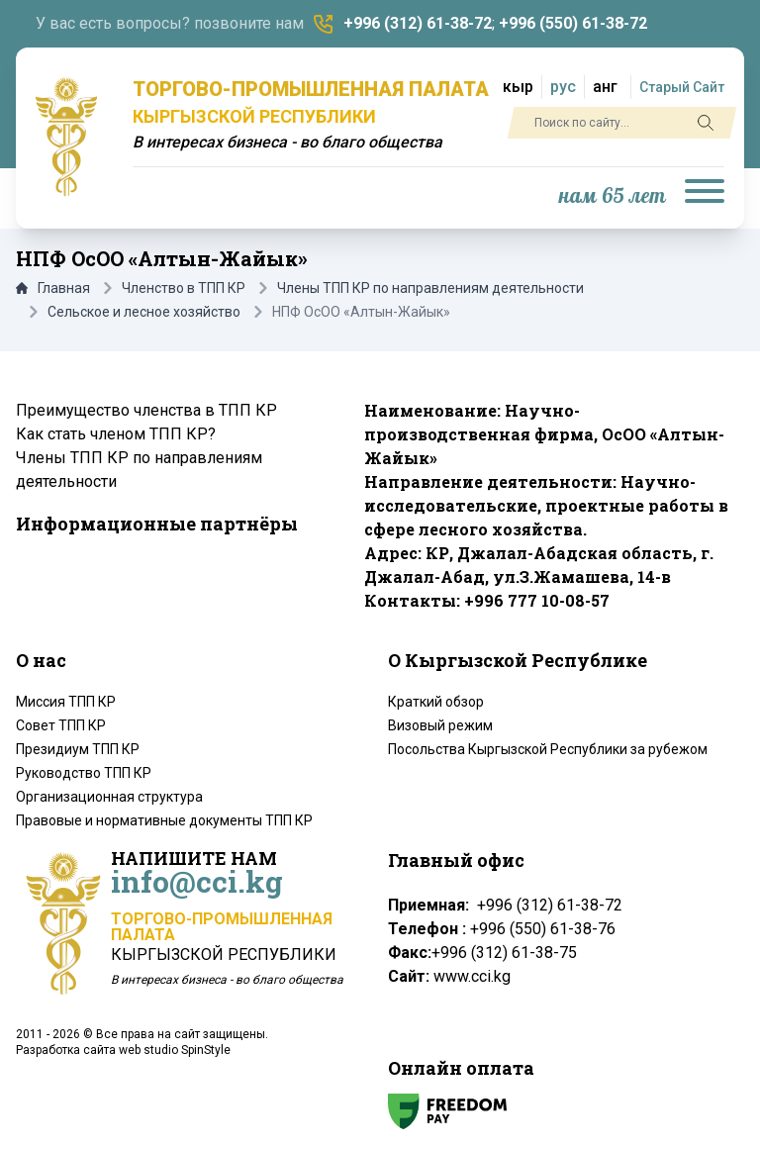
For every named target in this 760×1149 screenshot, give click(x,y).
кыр (518, 86)
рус (563, 86)
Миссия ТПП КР (66, 702)
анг (605, 86)
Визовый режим (440, 725)
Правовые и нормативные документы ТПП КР (164, 820)
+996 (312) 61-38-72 (417, 23)
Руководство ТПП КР (83, 773)
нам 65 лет (612, 196)
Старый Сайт (681, 87)
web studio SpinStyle (175, 1050)
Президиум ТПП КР (78, 749)
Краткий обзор (436, 702)
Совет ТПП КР (61, 725)
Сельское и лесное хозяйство (144, 312)
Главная (53, 288)
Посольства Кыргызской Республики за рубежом (548, 749)
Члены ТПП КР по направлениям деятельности (430, 288)
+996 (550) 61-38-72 (573, 23)
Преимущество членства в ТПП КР (146, 410)
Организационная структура (109, 797)
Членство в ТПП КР (183, 288)
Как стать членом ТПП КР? (116, 434)
